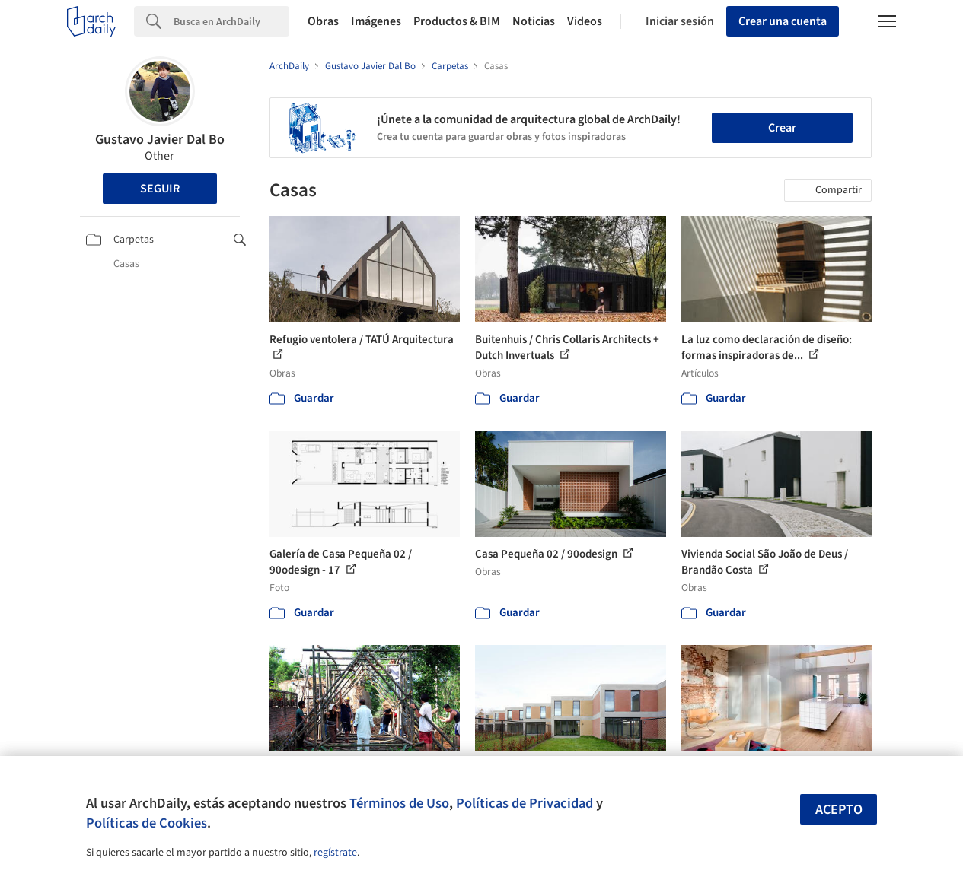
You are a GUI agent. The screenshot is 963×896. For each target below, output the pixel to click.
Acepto (839, 809)
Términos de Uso (399, 803)
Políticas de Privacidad (524, 803)
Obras (323, 21)
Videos (584, 21)
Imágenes (376, 21)
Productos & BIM (456, 21)
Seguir (160, 188)
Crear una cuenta (782, 21)
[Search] (231, 21)
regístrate (335, 852)
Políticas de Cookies (146, 823)
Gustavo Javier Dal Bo (160, 139)
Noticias (533, 21)
